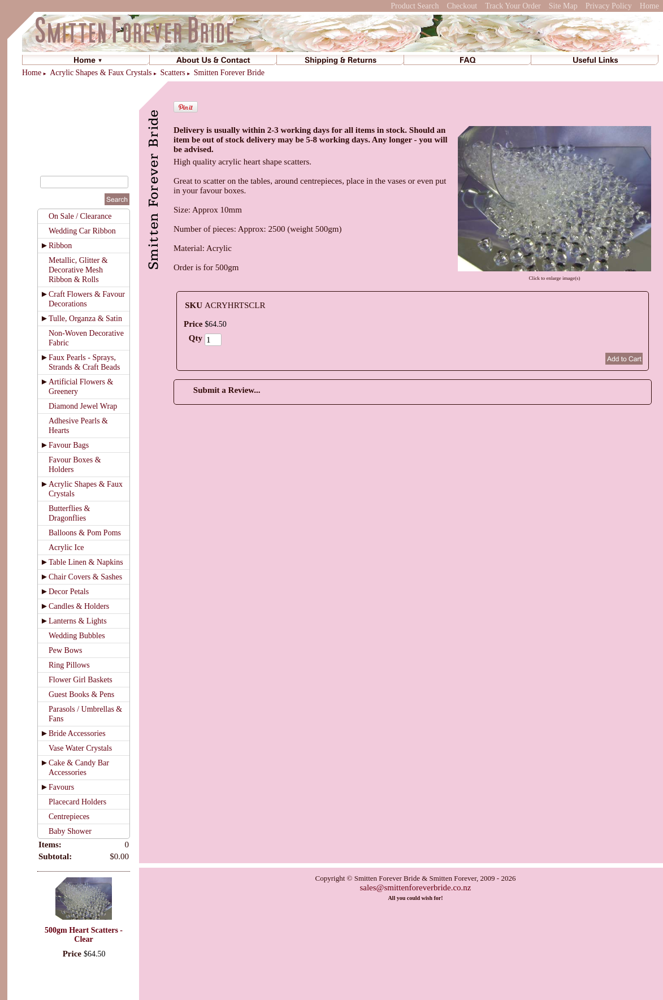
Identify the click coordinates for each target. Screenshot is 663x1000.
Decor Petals (69, 591)
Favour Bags (69, 445)
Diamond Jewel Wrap (83, 406)
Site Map (563, 6)
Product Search (415, 6)
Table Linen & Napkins (86, 562)
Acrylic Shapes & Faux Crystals (100, 72)
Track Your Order (513, 6)
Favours (61, 787)
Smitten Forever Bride (229, 72)
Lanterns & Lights (78, 621)
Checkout (462, 6)
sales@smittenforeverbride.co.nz (415, 887)
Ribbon (60, 245)
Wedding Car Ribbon (82, 231)
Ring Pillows (69, 665)
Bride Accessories (77, 733)
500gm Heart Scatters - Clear (84, 934)
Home (649, 6)
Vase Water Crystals (80, 748)
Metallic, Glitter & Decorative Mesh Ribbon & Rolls (78, 270)
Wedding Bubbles (77, 635)
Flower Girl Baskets (80, 680)
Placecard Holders (77, 802)
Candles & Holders (79, 606)
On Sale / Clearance (80, 216)
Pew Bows (66, 650)
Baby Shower (70, 831)
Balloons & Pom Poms (85, 533)
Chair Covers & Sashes (85, 577)
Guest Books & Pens (81, 694)
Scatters (172, 72)
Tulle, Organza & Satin (85, 318)
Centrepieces (69, 816)
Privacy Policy (609, 6)
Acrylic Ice (66, 547)
